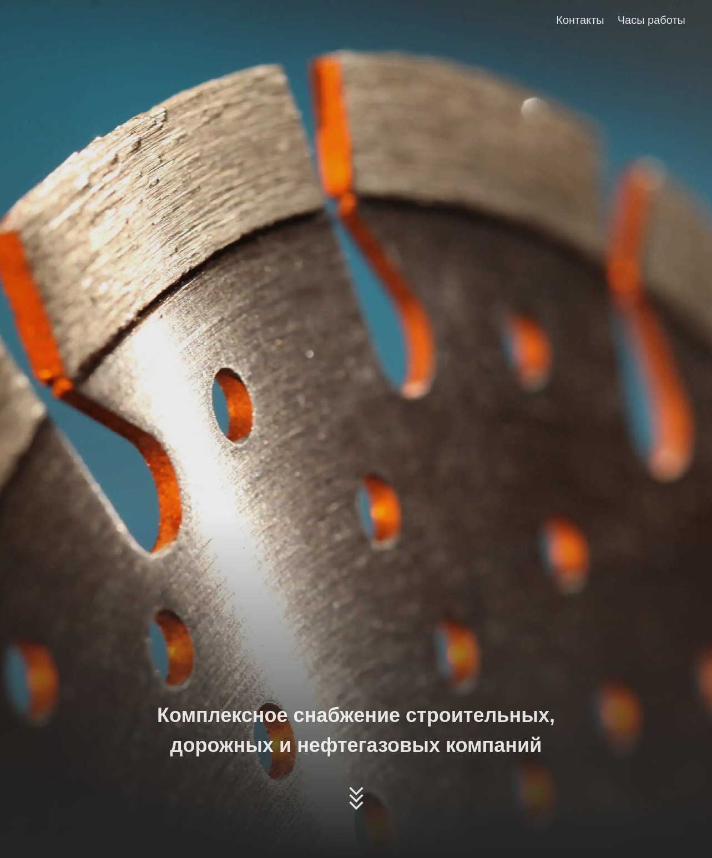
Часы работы (651, 20)
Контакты (580, 20)
